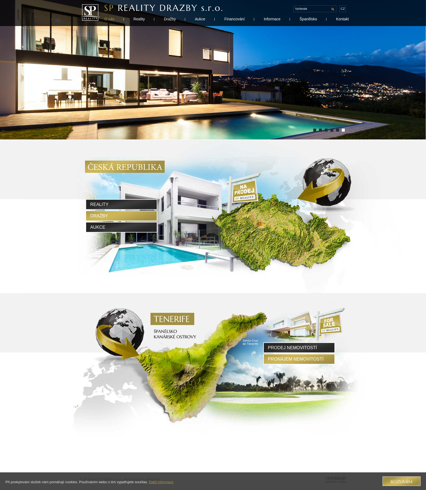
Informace (272, 19)
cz (343, 8)
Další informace (161, 482)
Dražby (170, 19)
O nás (109, 19)
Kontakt (342, 19)
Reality (139, 19)
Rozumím (401, 481)
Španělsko (308, 19)
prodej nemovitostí (292, 347)
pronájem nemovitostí (296, 359)
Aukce (200, 19)
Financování (234, 19)
